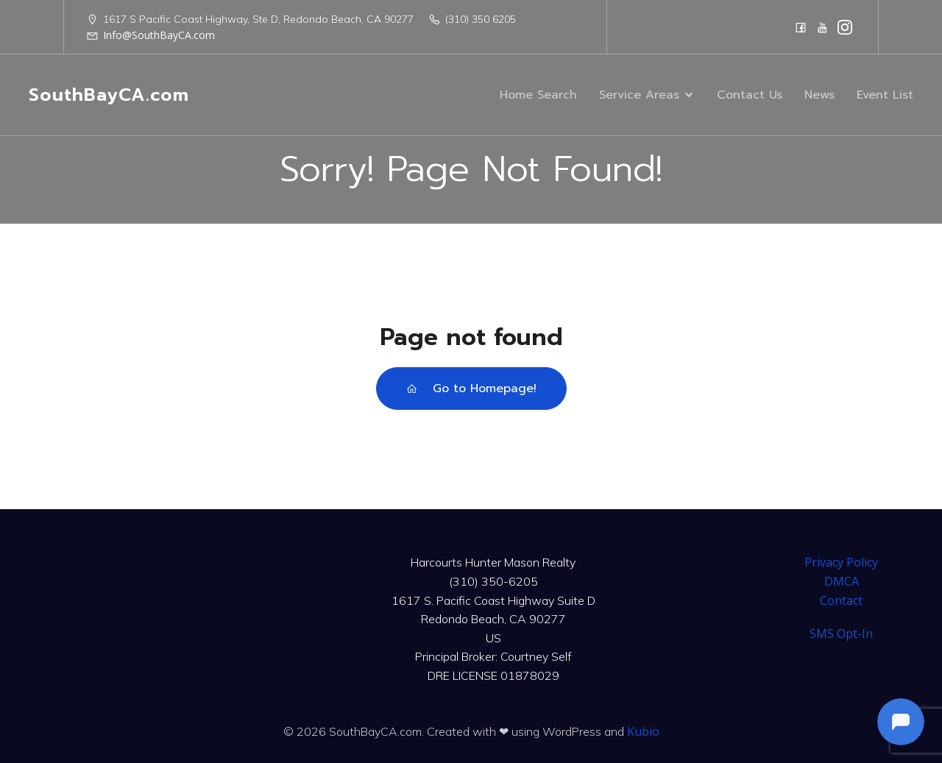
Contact (841, 600)
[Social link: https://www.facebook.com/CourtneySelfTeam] (801, 27)
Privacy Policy (841, 562)
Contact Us (749, 95)
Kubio (643, 731)
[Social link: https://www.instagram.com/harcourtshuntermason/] (845, 27)
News (819, 95)
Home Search (538, 95)
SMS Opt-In (841, 633)
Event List (885, 95)
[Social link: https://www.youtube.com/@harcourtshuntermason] (823, 27)
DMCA (841, 581)
